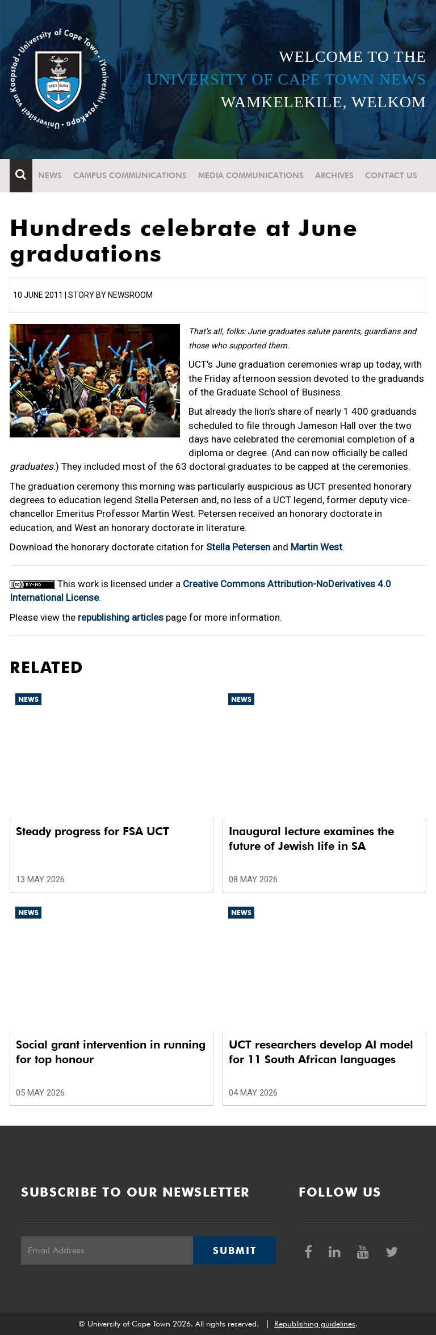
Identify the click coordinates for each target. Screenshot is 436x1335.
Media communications (251, 175)
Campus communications (130, 175)
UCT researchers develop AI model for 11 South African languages (321, 1052)
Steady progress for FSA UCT (92, 831)
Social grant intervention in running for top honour (111, 1052)
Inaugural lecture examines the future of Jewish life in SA (311, 838)
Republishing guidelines (314, 1323)
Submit (234, 1250)
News (50, 175)
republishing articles (121, 617)
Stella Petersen (238, 547)
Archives (334, 175)
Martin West (316, 547)
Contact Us (391, 175)
